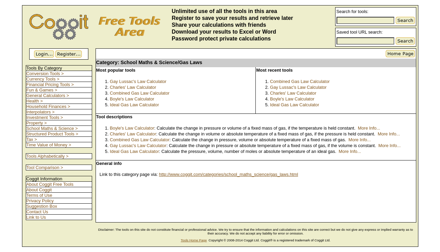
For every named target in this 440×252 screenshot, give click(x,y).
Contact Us (37, 211)
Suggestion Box (41, 206)
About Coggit (39, 189)
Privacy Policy (40, 200)
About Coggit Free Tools (50, 184)
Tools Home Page (194, 240)
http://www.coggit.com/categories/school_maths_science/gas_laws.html (228, 174)
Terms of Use (39, 195)
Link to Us (36, 217)
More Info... (369, 128)
